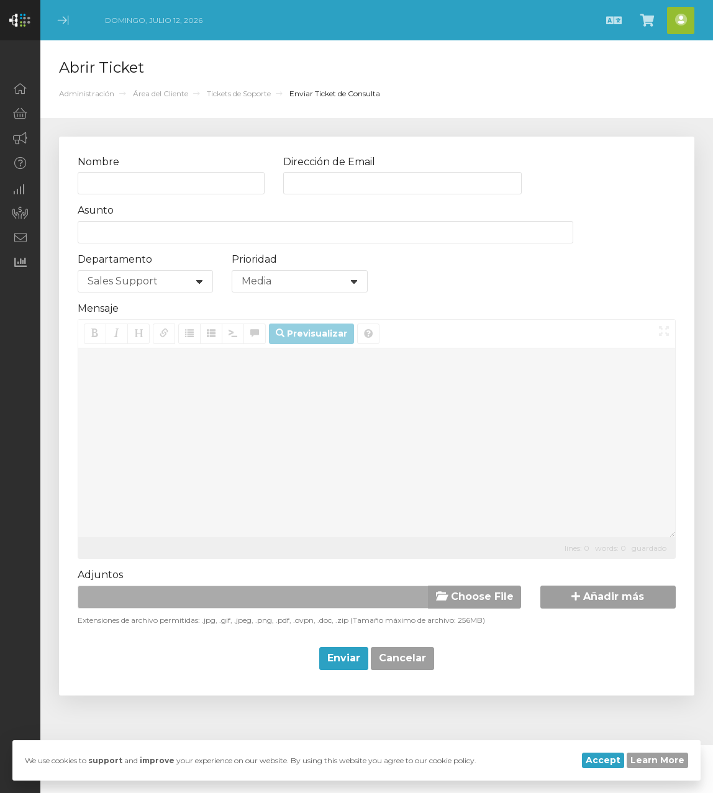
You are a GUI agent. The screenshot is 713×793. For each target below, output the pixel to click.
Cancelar (402, 658)
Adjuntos (100, 575)
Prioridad (254, 259)
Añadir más (607, 596)
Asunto (96, 210)
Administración (86, 93)
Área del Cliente (160, 93)
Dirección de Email (329, 162)
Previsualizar (311, 333)
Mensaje (98, 308)
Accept (603, 760)
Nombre (98, 162)
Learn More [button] (657, 760)
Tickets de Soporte (239, 93)
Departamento (115, 259)
